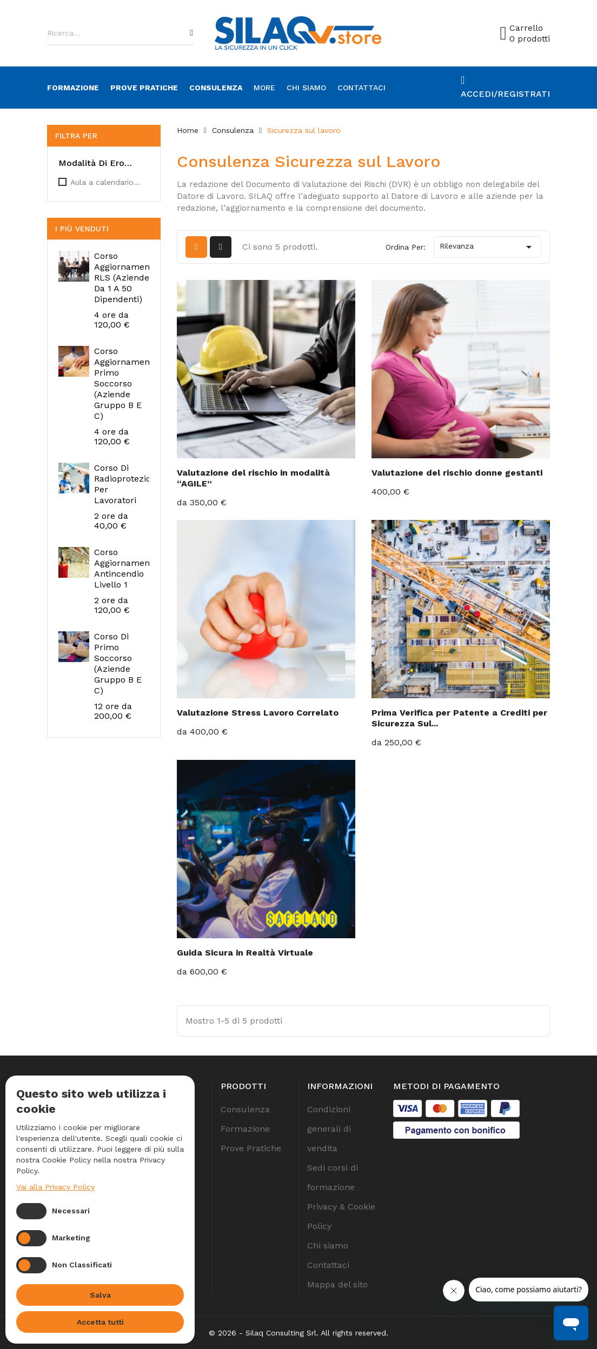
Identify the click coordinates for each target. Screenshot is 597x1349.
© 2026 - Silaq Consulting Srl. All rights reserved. (298, 1332)
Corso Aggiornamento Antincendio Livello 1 (126, 568)
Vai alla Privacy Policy (55, 1187)
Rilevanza (487, 247)
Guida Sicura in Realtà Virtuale (245, 952)
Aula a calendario (105, 182)
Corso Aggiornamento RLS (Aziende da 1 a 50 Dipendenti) (126, 277)
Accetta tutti (100, 1322)
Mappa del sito (337, 1284)
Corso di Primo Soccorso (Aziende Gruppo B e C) (118, 663)
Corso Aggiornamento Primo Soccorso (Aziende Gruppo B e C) (126, 383)
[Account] (505, 87)
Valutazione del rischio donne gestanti (457, 473)
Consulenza (215, 87)
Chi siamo (306, 87)
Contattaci (361, 87)
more (264, 87)
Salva (100, 1295)
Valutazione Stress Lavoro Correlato (258, 712)
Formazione (73, 87)
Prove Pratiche (144, 87)
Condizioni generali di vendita (329, 1128)
